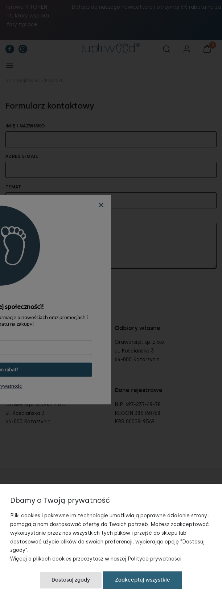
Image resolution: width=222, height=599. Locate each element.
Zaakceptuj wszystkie (142, 580)
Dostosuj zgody (71, 580)
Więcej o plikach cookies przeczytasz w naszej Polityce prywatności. (96, 559)
